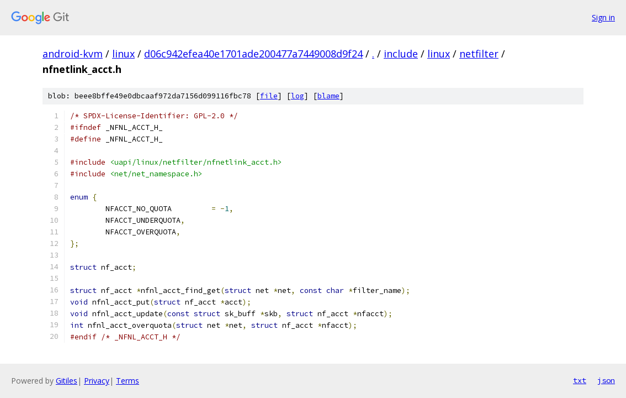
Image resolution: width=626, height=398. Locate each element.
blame (328, 96)
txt (579, 380)
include (401, 53)
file (269, 96)
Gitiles (66, 380)
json (606, 380)
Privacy (96, 380)
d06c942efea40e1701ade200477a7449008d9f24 (253, 53)
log (297, 96)
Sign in (603, 17)
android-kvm (73, 53)
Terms (127, 380)
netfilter (478, 53)
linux (123, 53)
